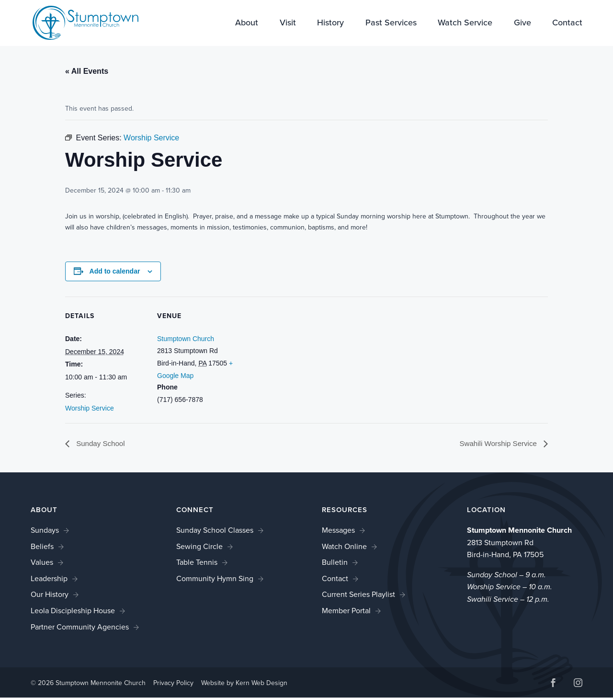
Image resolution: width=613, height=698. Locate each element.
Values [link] (42, 562)
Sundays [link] (45, 530)
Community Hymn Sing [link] (214, 578)
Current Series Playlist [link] (358, 594)
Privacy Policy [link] (173, 683)
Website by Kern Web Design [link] (244, 683)
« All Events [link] (86, 71)
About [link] (246, 24)
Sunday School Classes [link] (214, 530)
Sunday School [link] (101, 443)
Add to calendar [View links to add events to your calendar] (115, 271)
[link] (79, 22)
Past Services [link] (391, 24)
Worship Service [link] (89, 408)
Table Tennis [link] (196, 562)
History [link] (330, 24)
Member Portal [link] (346, 611)
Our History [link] (49, 594)
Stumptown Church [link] (185, 339)
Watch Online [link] (344, 546)
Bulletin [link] (335, 562)
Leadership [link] (49, 578)
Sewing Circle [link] (199, 546)
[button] (553, 684)
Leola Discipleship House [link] (73, 611)
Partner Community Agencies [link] (80, 626)
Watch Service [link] (465, 24)
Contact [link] (567, 24)
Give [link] (522, 24)
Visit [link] (288, 24)
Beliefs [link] (42, 546)
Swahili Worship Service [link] (496, 443)
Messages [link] (338, 530)
